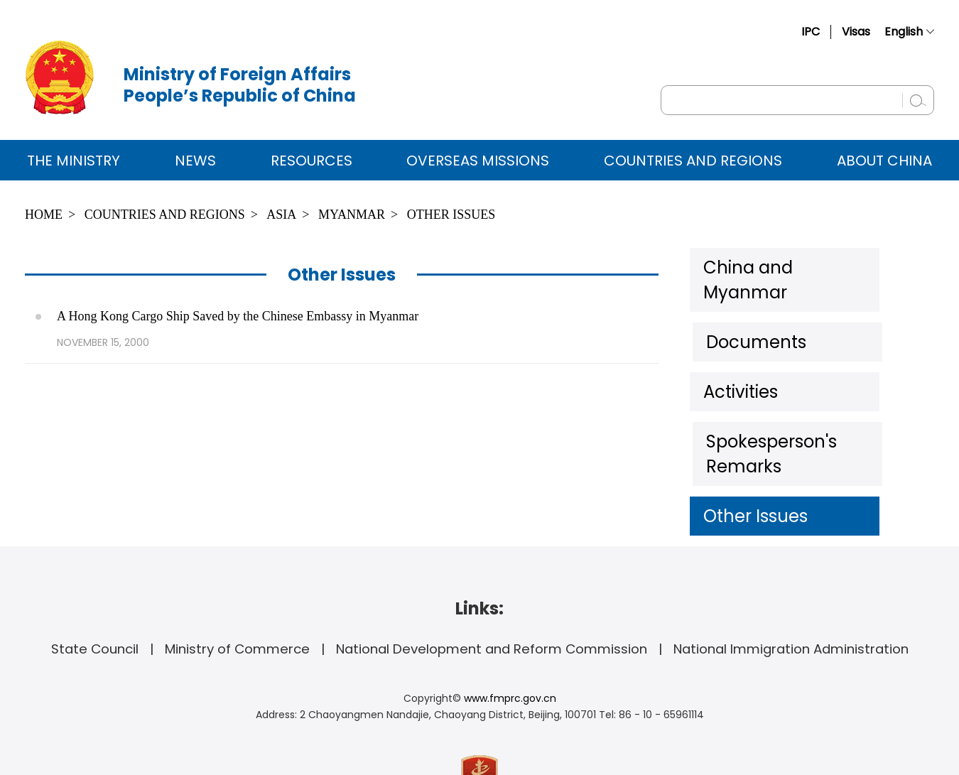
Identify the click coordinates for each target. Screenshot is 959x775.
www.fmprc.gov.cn (510, 631)
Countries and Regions (693, 160)
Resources (311, 160)
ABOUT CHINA (884, 160)
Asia (281, 214)
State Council (95, 581)
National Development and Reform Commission (491, 581)
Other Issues (451, 214)
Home (44, 214)
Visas (856, 31)
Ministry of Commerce (237, 581)
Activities (739, 358)
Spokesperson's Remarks (798, 404)
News (195, 160)
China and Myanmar (782, 266)
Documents (749, 312)
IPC (810, 31)
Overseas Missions (477, 160)
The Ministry (73, 160)
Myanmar (351, 214)
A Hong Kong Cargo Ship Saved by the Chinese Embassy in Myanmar (237, 316)
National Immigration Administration (791, 581)
